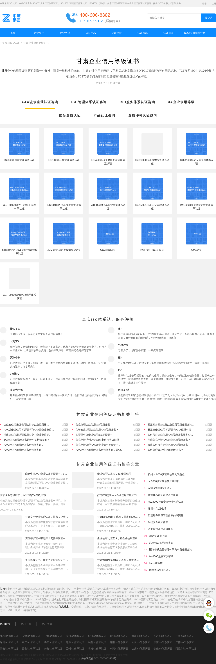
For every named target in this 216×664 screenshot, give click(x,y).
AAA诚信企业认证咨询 (39, 102)
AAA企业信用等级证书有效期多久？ (24, 444)
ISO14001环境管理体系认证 (63, 160)
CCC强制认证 (108, 249)
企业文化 (65, 32)
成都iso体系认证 (53, 642)
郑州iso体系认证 (119, 636)
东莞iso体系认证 (119, 648)
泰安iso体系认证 (53, 648)
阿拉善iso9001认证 (160, 570)
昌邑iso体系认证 (31, 648)
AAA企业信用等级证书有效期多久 (22, 449)
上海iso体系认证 (53, 636)
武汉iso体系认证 (141, 636)
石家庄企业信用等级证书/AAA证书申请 (169, 429)
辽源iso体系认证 (75, 642)
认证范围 (86, 654)
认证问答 (168, 32)
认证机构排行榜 (70, 654)
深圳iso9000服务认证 (160, 488)
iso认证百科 (37, 654)
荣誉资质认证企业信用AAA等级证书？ (97, 429)
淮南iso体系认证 (163, 642)
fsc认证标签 (156, 563)
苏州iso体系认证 (75, 636)
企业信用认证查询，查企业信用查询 (117, 538)
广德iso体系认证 (185, 642)
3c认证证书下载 (158, 535)
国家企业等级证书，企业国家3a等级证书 (23, 495)
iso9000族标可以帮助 (161, 556)
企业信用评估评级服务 (160, 529)
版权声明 (123, 654)
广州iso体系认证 (185, 636)
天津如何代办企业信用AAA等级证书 (168, 444)
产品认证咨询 (104, 115)
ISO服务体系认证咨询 (137, 102)
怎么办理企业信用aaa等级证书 (93, 424)
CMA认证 (196, 249)
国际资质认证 (70, 115)
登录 (204, 3)
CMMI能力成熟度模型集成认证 (63, 249)
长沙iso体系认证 (163, 636)
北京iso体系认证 (9, 636)
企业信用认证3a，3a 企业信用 (114, 473)
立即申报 (117, 32)
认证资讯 (143, 32)
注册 (214, 3)
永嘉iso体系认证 (97, 642)
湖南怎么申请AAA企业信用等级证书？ (169, 439)
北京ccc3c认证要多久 (161, 542)
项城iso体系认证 (97, 648)
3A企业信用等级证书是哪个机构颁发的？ (27, 439)
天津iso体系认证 (31, 636)
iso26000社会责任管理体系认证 (165, 501)
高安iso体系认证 (9, 648)
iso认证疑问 (52, 654)
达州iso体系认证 (141, 648)
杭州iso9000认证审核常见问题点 (166, 474)
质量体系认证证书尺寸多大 (163, 494)
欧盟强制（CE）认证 (152, 249)
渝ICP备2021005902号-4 (66, 659)
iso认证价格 (22, 654)
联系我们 (98, 654)
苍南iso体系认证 (119, 642)
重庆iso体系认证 (31, 642)
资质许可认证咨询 (142, 115)
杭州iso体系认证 (97, 636)
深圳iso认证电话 (157, 508)
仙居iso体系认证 (141, 642)
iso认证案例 (6, 654)
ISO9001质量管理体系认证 (19, 160)
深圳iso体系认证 (9, 642)
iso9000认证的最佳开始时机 (163, 481)
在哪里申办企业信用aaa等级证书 (94, 434)
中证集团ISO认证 (9, 42)
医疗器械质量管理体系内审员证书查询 (170, 549)
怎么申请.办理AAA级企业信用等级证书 (97, 439)
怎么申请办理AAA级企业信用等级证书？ (98, 444)
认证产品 (91, 32)
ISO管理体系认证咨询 (89, 102)
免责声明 (110, 654)
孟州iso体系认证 (75, 648)
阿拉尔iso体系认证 (186, 648)
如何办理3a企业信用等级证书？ (165, 449)
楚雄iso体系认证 (163, 648)
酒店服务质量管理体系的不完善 (165, 515)
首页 (12, 32)
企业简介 (39, 32)
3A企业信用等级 (181, 102)
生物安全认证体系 (158, 522)
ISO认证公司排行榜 (194, 32)
